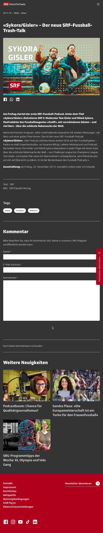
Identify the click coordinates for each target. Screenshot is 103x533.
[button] (98, 4)
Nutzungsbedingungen (16, 499)
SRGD (16, 13)
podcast (34, 211)
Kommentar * (10, 277)
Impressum (9, 487)
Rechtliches (9, 491)
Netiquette (9, 495)
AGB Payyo (9, 502)
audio (7, 211)
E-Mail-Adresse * (12, 264)
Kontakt (8, 483)
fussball (20, 211)
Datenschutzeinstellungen (18, 506)
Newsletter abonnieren (82, 483)
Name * (7, 251)
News (23, 13)
